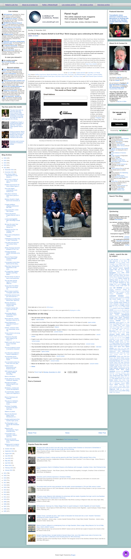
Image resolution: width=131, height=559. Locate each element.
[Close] (89, 84)
